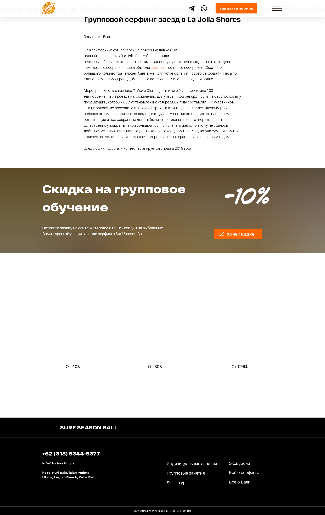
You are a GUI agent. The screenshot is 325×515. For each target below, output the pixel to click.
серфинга (159, 67)
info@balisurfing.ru (58, 463)
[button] (236, 8)
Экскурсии (239, 463)
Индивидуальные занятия (192, 463)
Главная (90, 37)
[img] (277, 8)
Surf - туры (177, 482)
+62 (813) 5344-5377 (71, 454)
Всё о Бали (239, 481)
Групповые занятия (186, 472)
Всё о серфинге (244, 472)
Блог (107, 37)
